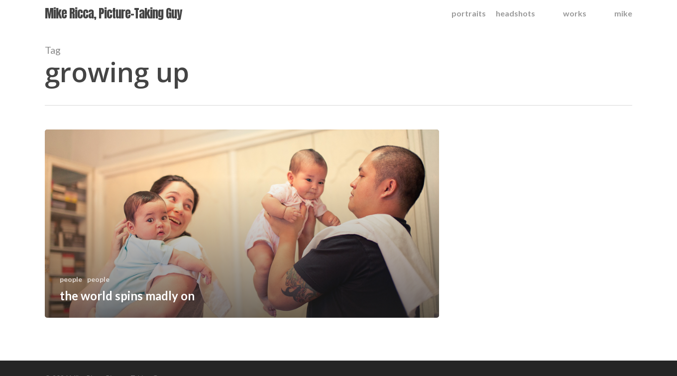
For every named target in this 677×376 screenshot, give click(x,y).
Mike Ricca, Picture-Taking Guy (113, 13)
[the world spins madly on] (242, 223)
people (71, 279)
